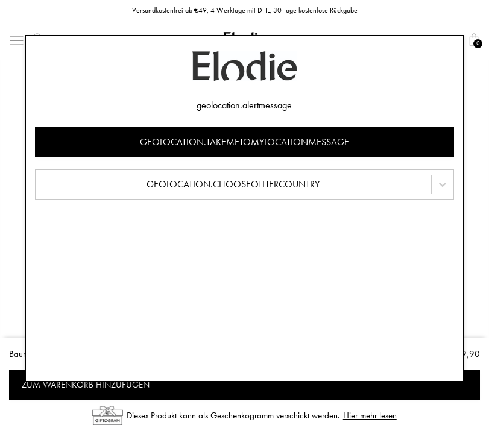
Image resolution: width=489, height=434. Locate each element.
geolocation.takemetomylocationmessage (244, 142)
